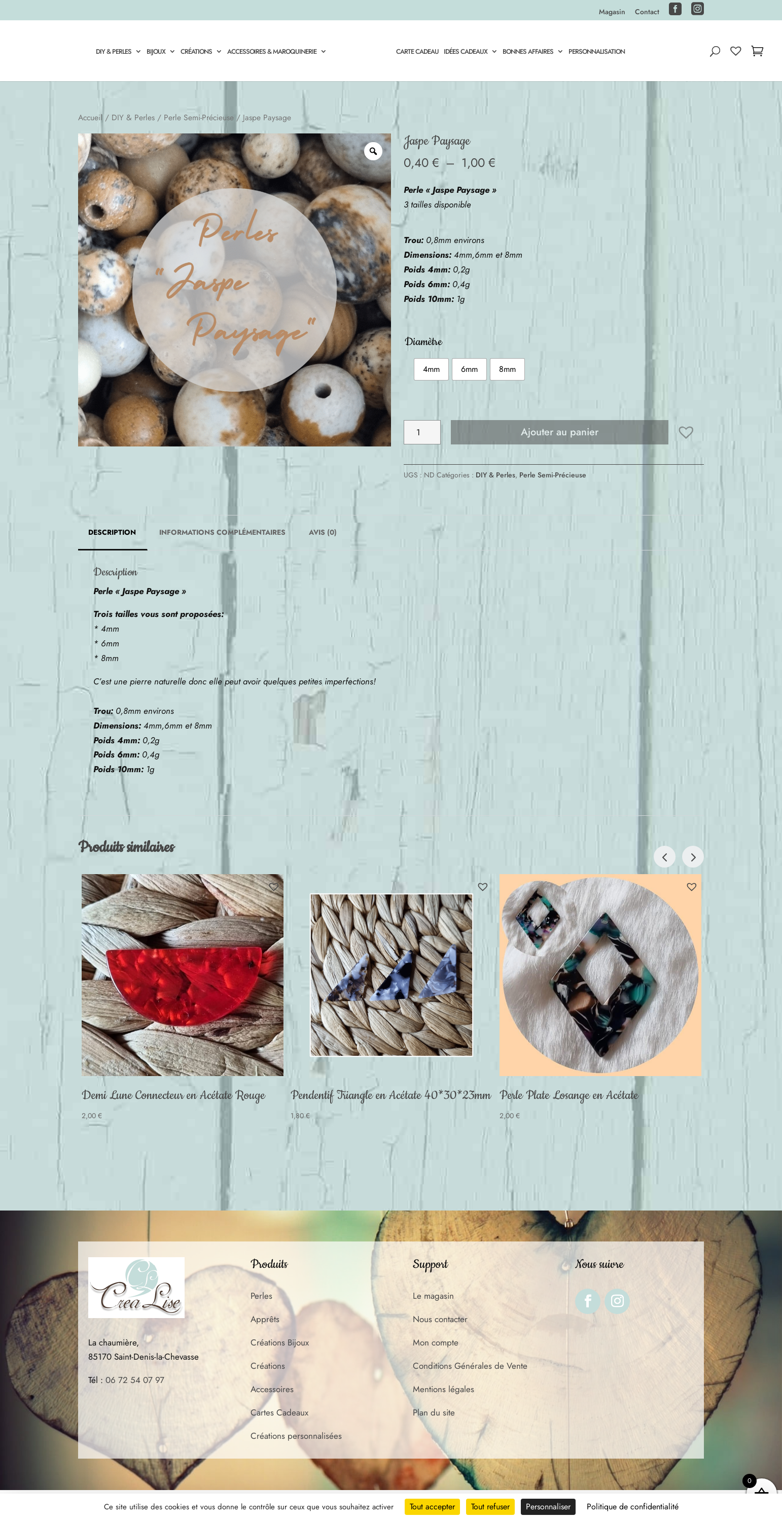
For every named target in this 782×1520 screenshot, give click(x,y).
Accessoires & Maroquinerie (270, 52)
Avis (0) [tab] (323, 532)
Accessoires (272, 1389)
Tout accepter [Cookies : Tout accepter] (432, 1506)
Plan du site (434, 1412)
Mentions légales (443, 1389)
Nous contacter (440, 1319)
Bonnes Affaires (529, 52)
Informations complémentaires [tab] (222, 532)
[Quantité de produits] (422, 432)
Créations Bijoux (280, 1342)
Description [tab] (112, 532)
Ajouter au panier (559, 432)
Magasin (612, 12)
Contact (647, 12)
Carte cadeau (419, 52)
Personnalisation (598, 52)
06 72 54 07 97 (134, 1380)
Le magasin (433, 1296)
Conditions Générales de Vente (470, 1366)
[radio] (431, 369)
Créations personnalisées (296, 1436)
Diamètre (423, 342)
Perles (261, 1296)
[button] (686, 432)
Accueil (90, 117)
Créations (194, 52)
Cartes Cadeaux (279, 1412)
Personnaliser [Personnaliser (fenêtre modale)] (548, 1506)
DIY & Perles (112, 52)
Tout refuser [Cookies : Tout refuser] (490, 1506)
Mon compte (435, 1342)
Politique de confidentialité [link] (633, 1506)
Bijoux (154, 52)
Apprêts (265, 1319)
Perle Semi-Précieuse (199, 117)
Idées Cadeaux (467, 52)
